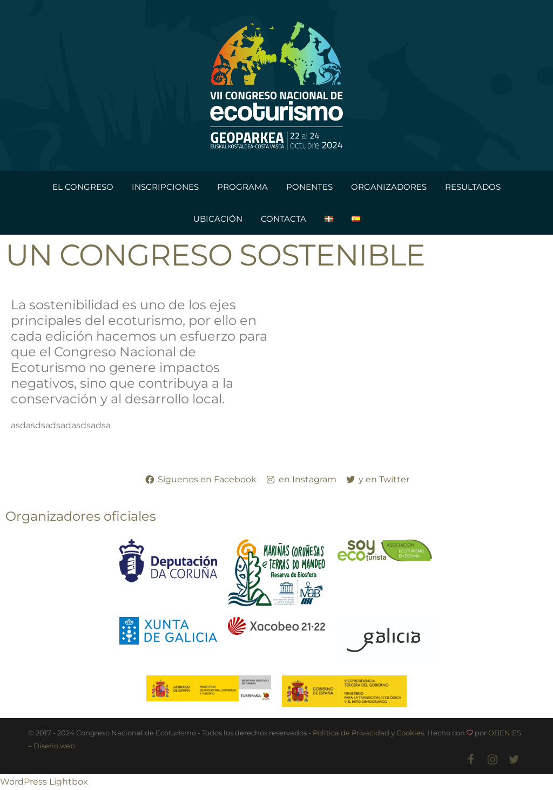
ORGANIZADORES (389, 187)
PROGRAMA (242, 187)
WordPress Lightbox (44, 781)
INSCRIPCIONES (165, 187)
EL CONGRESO (82, 187)
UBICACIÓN (217, 219)
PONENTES (309, 187)
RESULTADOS (473, 187)
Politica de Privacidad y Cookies (368, 732)
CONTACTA (283, 219)
